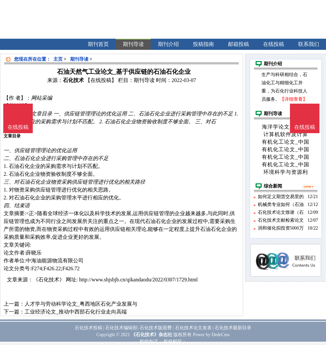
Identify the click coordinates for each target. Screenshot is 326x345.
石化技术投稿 (88, 327)
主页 (58, 59)
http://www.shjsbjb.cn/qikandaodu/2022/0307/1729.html (138, 279)
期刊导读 (79, 59)
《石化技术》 (49, 279)
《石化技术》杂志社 (151, 334)
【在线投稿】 (101, 80)
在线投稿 (304, 127)
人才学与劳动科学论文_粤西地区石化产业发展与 (81, 304)
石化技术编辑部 (121, 327)
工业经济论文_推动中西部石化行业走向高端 (76, 312)
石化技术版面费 (156, 327)
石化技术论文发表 (193, 327)
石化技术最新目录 (233, 327)
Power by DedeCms (211, 334)
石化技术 (73, 80)
